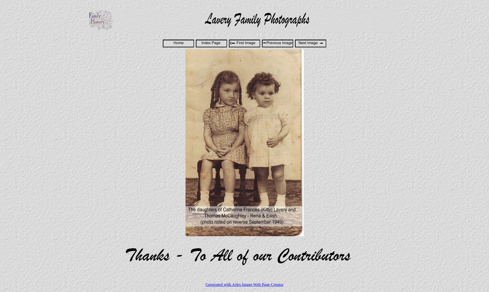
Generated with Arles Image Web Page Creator (244, 284)
